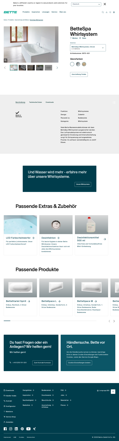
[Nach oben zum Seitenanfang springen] (113, 391)
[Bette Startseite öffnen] (10, 12)
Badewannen (46, 390)
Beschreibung (20, 102)
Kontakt (9, 401)
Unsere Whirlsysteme (83, 184)
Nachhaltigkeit (28, 400)
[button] (5, 68)
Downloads (50, 102)
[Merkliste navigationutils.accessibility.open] (110, 12)
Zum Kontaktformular (42, 363)
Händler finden (10, 396)
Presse (63, 405)
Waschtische (46, 400)
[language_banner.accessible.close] (105, 4)
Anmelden (9, 422)
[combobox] (86, 4)
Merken (75, 38)
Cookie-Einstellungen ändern (79, 363)
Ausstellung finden (79, 74)
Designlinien (27, 390)
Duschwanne (46, 395)
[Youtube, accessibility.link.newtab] (28, 428)
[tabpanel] (59, 128)
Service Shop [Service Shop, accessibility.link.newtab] (11, 417)
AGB (15, 437)
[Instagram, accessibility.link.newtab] (10, 428)
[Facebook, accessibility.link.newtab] (5, 428)
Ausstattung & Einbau (46, 406)
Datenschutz (31, 437)
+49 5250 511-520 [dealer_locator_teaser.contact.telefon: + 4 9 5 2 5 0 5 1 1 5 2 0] (19, 362)
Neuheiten (26, 405)
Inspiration (27, 395)
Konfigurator (10, 406)
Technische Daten (35, 102)
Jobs (62, 395)
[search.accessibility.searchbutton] (103, 12)
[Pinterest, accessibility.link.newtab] (22, 428)
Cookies (21, 437)
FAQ (62, 390)
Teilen (83, 38)
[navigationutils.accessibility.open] (107, 12)
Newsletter (65, 400)
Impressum (7, 437)
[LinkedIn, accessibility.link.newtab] (16, 428)
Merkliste (9, 411)
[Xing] (34, 428)
